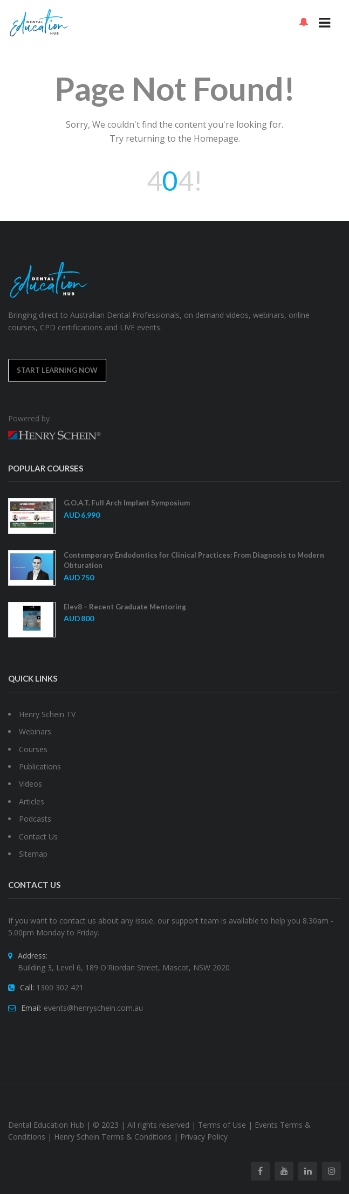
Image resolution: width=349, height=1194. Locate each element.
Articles (31, 801)
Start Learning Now (57, 370)
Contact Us (38, 836)
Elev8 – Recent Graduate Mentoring (125, 606)
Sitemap (33, 854)
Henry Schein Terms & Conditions (113, 1136)
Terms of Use (222, 1125)
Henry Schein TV (47, 714)
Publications (40, 766)
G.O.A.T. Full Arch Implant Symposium (127, 502)
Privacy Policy (204, 1136)
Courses (33, 749)
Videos (30, 784)
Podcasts (35, 819)
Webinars (35, 731)
